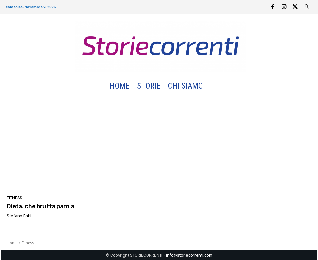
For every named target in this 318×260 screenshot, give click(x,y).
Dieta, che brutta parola (40, 206)
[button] (214, 86)
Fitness (14, 198)
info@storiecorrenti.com (189, 255)
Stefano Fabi (19, 215)
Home (12, 242)
